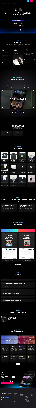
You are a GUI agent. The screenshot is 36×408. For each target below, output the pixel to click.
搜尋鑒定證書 (18, 264)
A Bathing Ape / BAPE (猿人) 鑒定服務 (8, 3)
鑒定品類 (2, 3)
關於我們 (18, 363)
